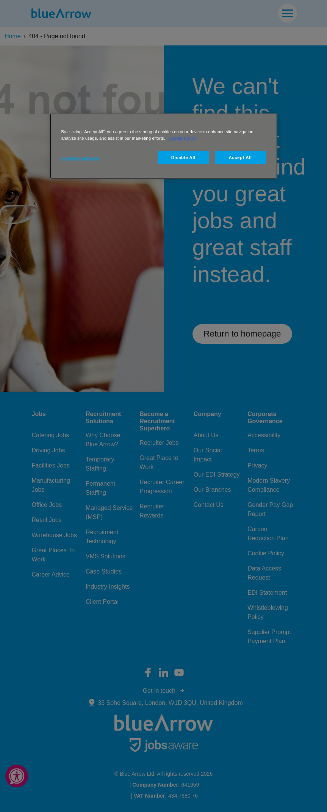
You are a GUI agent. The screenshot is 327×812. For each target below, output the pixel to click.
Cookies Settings (80, 158)
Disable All (183, 157)
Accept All (240, 157)
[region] (163, 146)
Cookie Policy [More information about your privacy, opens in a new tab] (182, 138)
